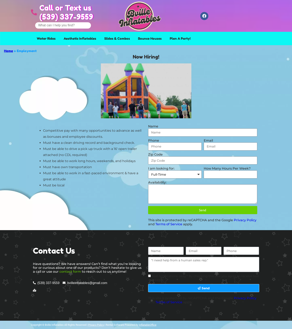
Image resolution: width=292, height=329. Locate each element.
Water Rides (46, 38)
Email (208, 140)
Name (153, 126)
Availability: (157, 182)
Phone (153, 140)
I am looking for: (161, 168)
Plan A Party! (180, 38)
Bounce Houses (150, 38)
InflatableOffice (147, 324)
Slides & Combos (117, 38)
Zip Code (155, 154)
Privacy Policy (245, 220)
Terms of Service (168, 224)
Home (8, 51)
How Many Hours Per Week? (227, 168)
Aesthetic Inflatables (80, 38)
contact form (70, 271)
